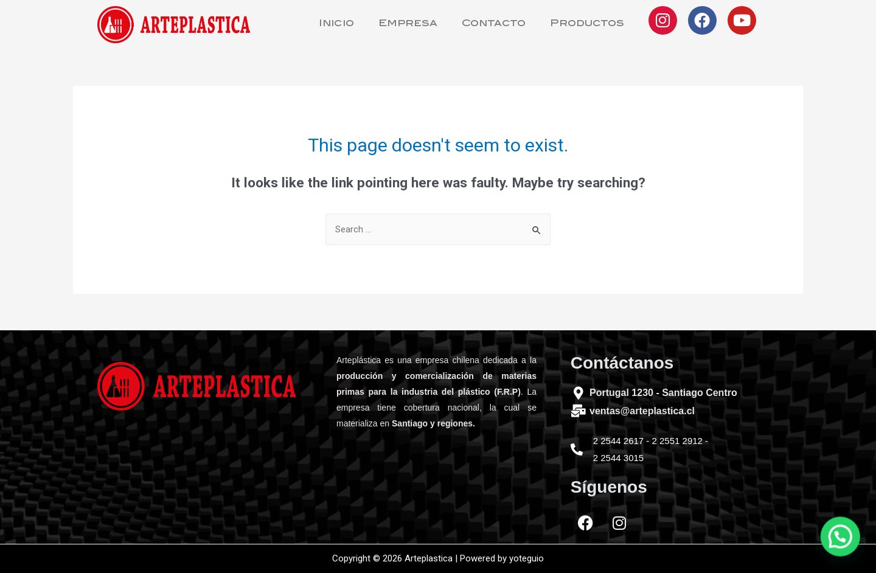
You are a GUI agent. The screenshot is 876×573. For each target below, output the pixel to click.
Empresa (407, 24)
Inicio (336, 24)
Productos (587, 24)
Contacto (494, 24)
